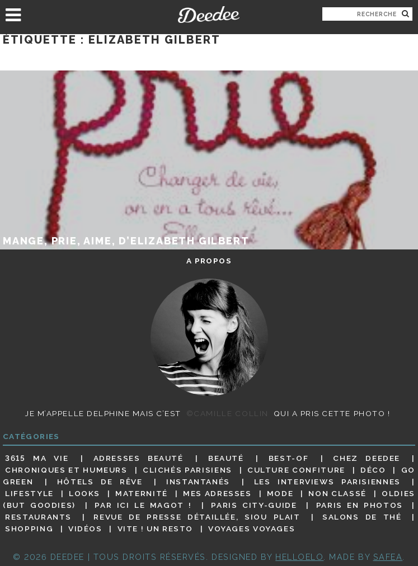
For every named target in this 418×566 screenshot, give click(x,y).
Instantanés (198, 481)
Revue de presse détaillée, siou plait (196, 516)
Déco (373, 469)
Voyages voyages (251, 528)
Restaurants (38, 516)
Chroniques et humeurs (66, 469)
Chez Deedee (366, 458)
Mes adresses (217, 493)
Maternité (141, 493)
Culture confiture (296, 469)
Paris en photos (359, 505)
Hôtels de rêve (100, 481)
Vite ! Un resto (155, 528)
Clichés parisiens (187, 469)
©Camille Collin (227, 413)
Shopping (29, 528)
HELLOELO (299, 557)
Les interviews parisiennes (327, 481)
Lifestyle (29, 493)
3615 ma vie (36, 458)
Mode (280, 493)
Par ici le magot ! (143, 505)
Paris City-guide (254, 505)
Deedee (209, 14)
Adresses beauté (138, 458)
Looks (84, 493)
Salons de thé (362, 516)
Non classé (337, 493)
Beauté (226, 458)
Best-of (288, 458)
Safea (388, 557)
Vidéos (85, 528)
